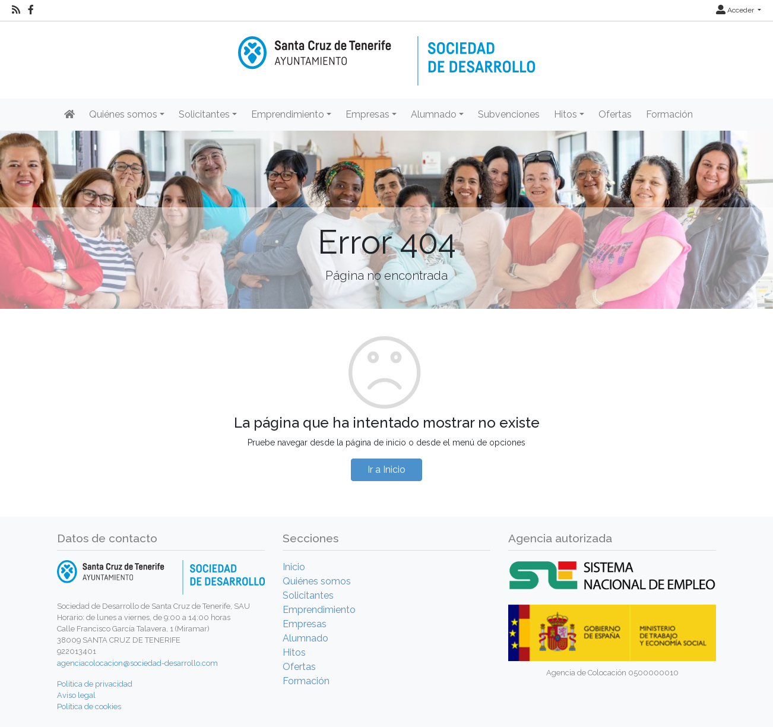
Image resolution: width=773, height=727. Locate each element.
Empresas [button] (367, 114)
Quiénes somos (317, 581)
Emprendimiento (319, 609)
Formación (669, 114)
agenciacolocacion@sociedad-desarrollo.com (137, 663)
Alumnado (305, 638)
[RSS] (16, 10)
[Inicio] (386, 52)
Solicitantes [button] (204, 114)
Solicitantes (308, 595)
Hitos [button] (565, 114)
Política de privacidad (94, 683)
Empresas (305, 624)
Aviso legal (76, 695)
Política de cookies (89, 706)
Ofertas (615, 114)
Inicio (294, 567)
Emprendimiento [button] (287, 114)
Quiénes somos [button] (123, 114)
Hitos (294, 652)
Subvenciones (509, 114)
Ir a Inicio (386, 469)
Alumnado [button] (434, 114)
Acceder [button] (736, 10)
